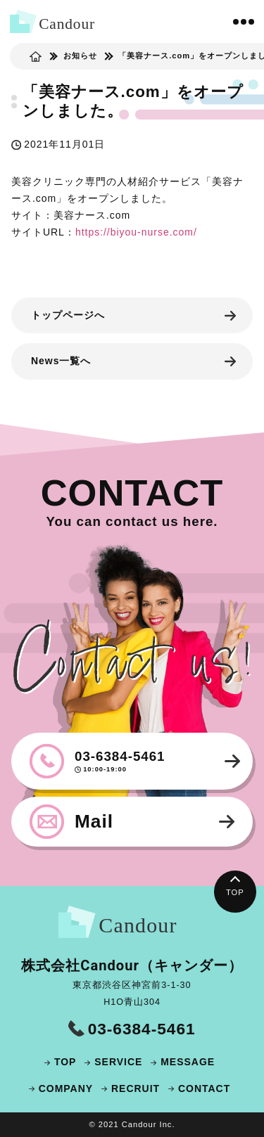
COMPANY (66, 1088)
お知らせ (80, 55)
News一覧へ (61, 360)
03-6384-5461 (145, 761)
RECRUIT (135, 1088)
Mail (94, 821)
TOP (235, 892)
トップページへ (68, 315)
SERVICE (118, 1061)
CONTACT (204, 1088)
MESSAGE (188, 1061)
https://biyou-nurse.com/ (136, 232)
